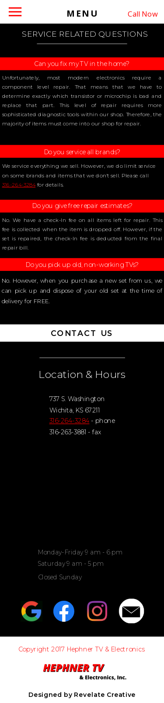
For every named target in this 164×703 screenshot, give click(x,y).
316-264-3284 (18, 184)
